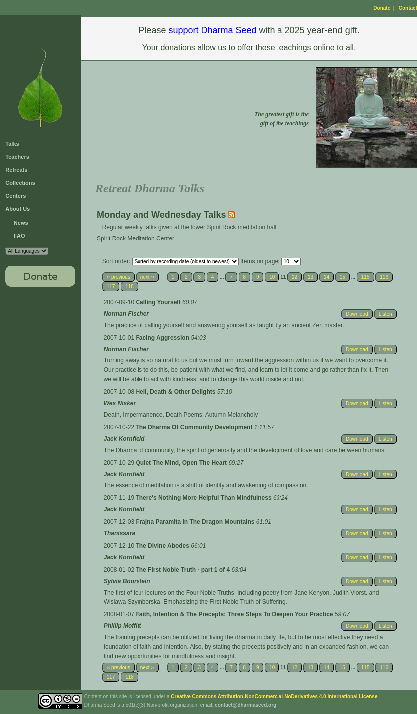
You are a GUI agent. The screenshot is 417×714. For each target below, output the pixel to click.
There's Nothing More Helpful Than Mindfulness (204, 497)
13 (310, 277)
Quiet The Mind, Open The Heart (182, 462)
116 (384, 277)
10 (272, 277)
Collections (20, 183)
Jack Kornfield (124, 438)
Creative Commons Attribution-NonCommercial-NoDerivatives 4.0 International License (274, 696)
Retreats (16, 170)
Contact (408, 8)
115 (365, 277)
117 (111, 286)
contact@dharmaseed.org (245, 705)
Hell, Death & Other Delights (176, 391)
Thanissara (119, 533)
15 (342, 277)
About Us (17, 209)
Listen (385, 314)
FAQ (19, 235)
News (21, 223)
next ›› (147, 277)
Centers (15, 196)
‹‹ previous (118, 277)
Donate (381, 8)
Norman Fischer (126, 313)
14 (326, 277)
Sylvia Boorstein (127, 581)
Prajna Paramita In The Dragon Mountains (196, 521)
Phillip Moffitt (122, 625)
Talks (12, 144)
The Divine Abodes (163, 545)
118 (129, 286)
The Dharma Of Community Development (195, 427)
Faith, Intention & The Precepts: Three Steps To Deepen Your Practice (235, 614)
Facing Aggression (163, 337)
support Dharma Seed (212, 30)
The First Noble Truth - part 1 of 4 (183, 569)
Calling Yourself (159, 302)
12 (294, 277)
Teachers (17, 157)
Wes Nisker (120, 403)
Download (357, 314)
